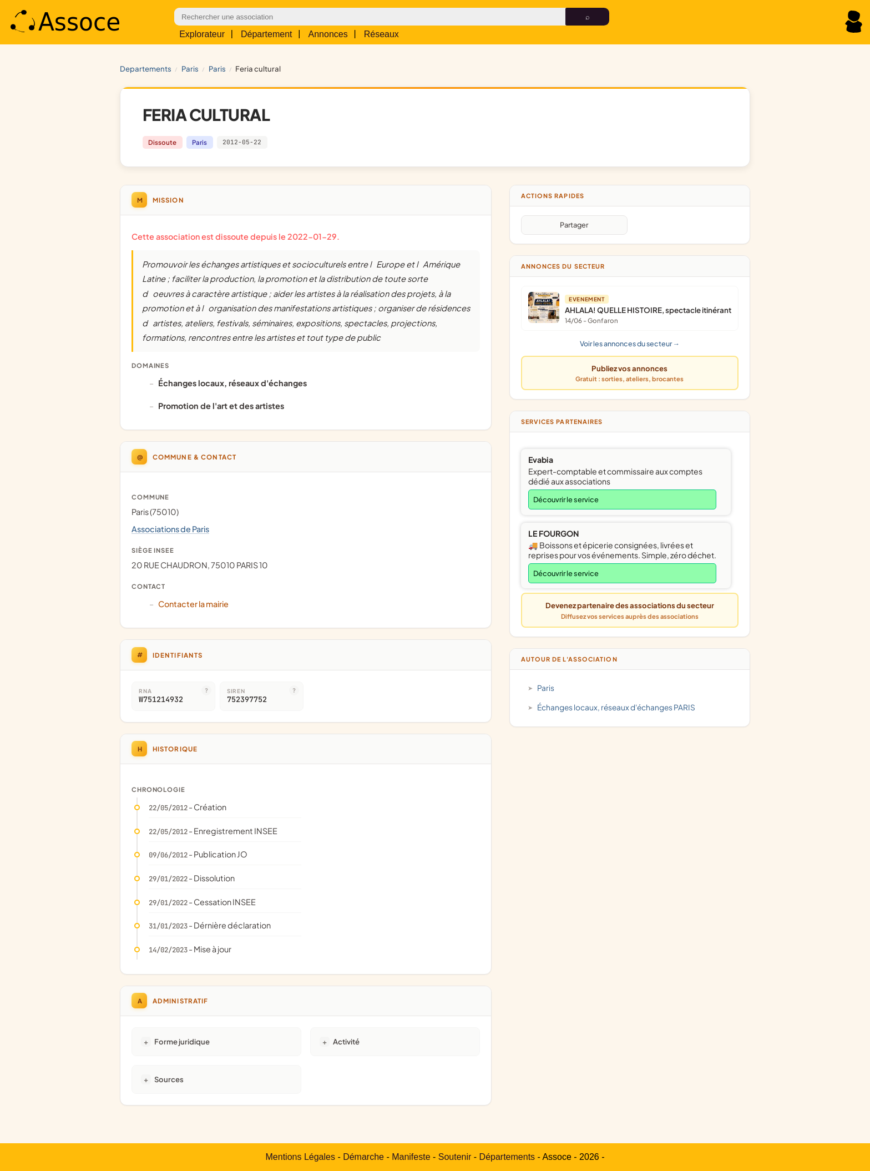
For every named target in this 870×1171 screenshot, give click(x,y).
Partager (574, 224)
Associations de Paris (170, 529)
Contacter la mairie (193, 604)
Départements (507, 1157)
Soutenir (455, 1157)
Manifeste (411, 1157)
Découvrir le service (566, 499)
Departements (145, 68)
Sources (169, 1079)
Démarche (363, 1157)
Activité (346, 1041)
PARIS (190, 68)
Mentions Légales (300, 1157)
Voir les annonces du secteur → (630, 343)
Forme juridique (182, 1041)
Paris (217, 68)
